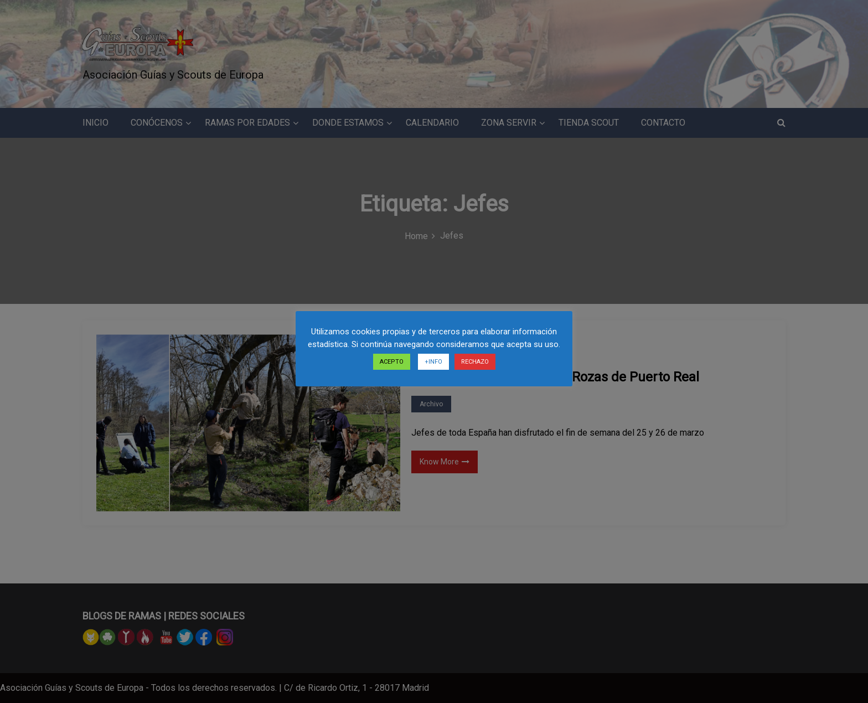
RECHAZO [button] (475, 361)
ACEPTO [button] (392, 361)
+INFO (433, 361)
